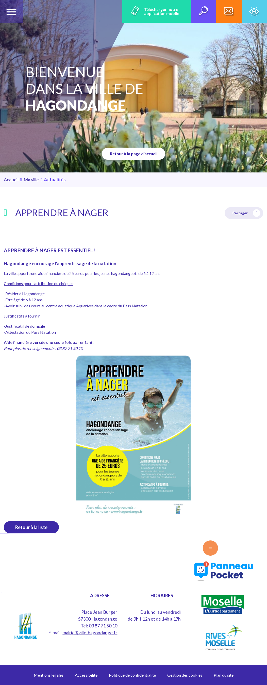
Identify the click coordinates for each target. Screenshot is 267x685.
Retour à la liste (31, 527)
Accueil (11, 179)
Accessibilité (86, 675)
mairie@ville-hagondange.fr (89, 632)
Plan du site (223, 675)
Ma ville (31, 179)
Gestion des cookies (184, 675)
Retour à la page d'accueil (133, 153)
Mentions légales (48, 675)
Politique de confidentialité (132, 675)
